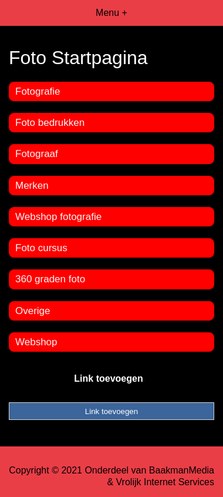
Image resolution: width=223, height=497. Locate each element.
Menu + (111, 13)
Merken (32, 185)
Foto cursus (41, 247)
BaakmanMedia (181, 470)
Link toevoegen (108, 378)
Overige (32, 310)
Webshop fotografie (58, 216)
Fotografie (37, 91)
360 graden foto (50, 279)
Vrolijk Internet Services (165, 482)
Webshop (36, 342)
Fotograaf (36, 153)
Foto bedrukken (50, 122)
